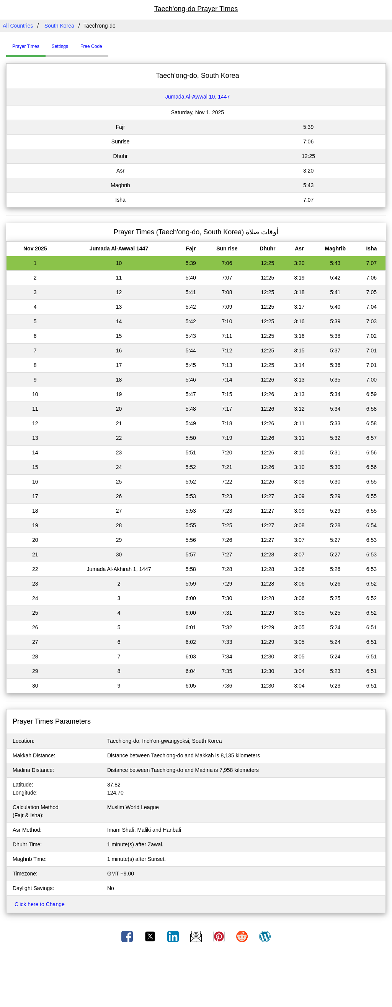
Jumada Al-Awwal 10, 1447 (197, 97)
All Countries (18, 26)
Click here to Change (40, 904)
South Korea (59, 26)
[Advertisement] (196, 977)
